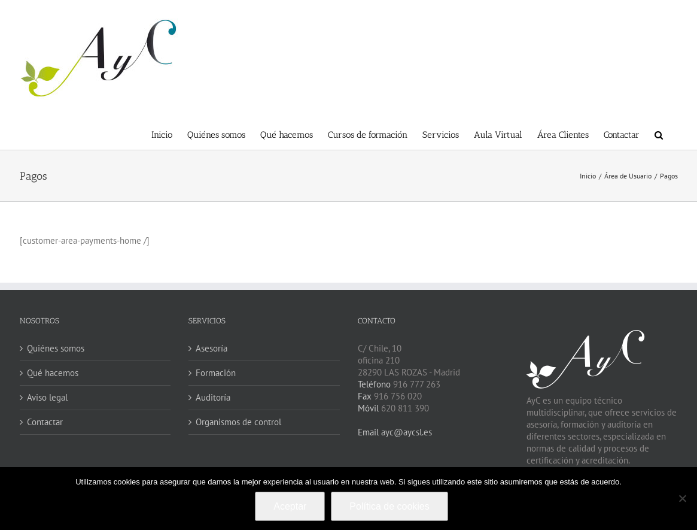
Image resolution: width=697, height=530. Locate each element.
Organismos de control (238, 422)
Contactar (45, 422)
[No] (682, 498)
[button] (659, 134)
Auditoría (213, 397)
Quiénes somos (55, 348)
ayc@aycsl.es (405, 432)
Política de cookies (389, 506)
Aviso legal (47, 397)
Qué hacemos (52, 372)
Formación (216, 372)
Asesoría (211, 348)
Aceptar (289, 506)
